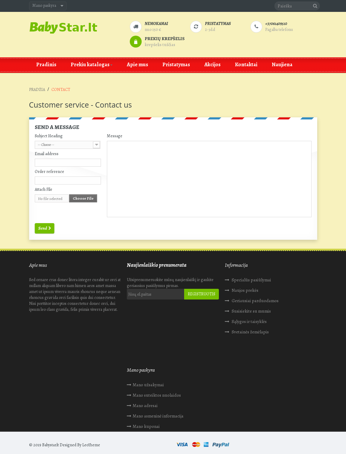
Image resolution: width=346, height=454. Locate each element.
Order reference (49, 171)
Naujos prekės (244, 290)
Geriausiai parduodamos (255, 301)
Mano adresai (47, 391)
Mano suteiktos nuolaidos (59, 381)
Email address (47, 154)
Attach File (43, 189)
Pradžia (37, 89)
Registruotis (201, 294)
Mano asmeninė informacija (60, 402)
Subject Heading (49, 136)
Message (114, 136)
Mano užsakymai (50, 370)
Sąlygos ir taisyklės (249, 321)
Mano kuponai (48, 412)
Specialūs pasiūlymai (251, 280)
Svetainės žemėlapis (250, 332)
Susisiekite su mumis (251, 311)
